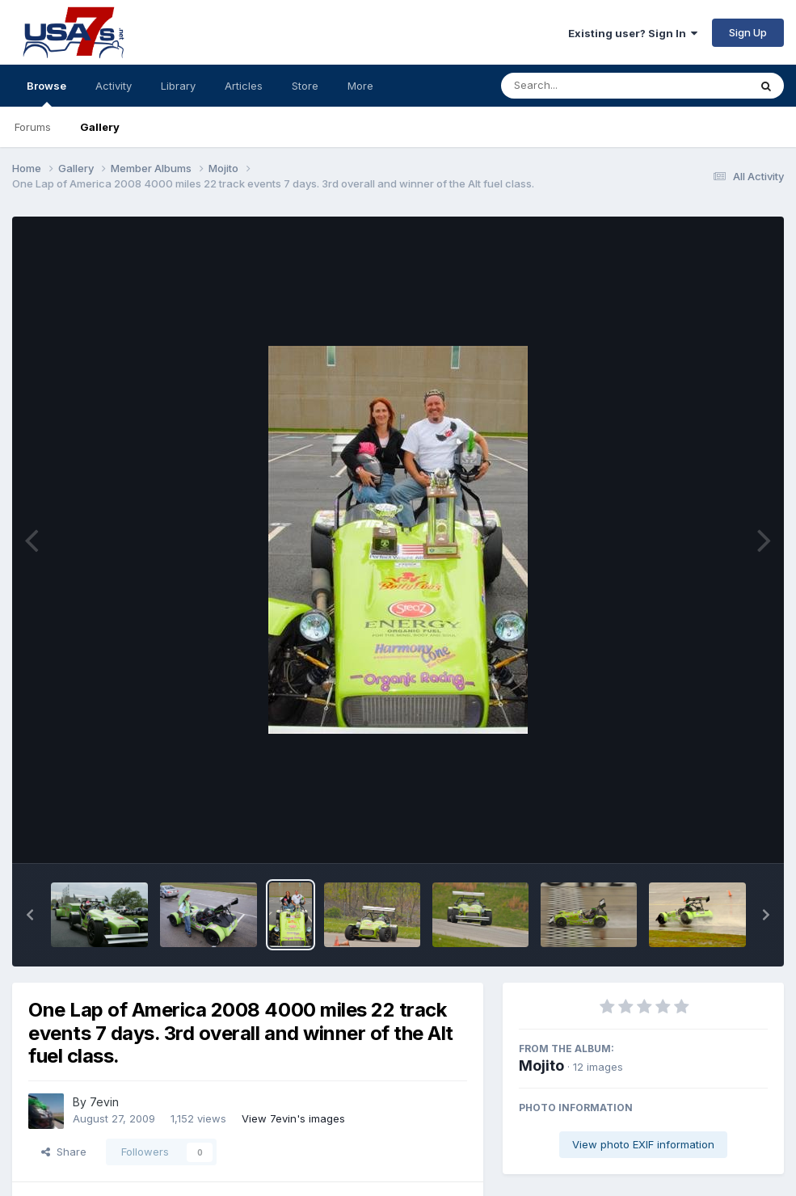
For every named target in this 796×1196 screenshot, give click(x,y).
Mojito (541, 1065)
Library (178, 85)
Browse (46, 93)
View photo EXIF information (643, 1144)
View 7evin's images (293, 1118)
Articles (244, 85)
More (360, 85)
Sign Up (748, 32)
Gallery (100, 126)
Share (63, 1151)
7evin (104, 1102)
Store (305, 85)
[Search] (580, 86)
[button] (30, 915)
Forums (33, 126)
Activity (113, 85)
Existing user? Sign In (632, 33)
